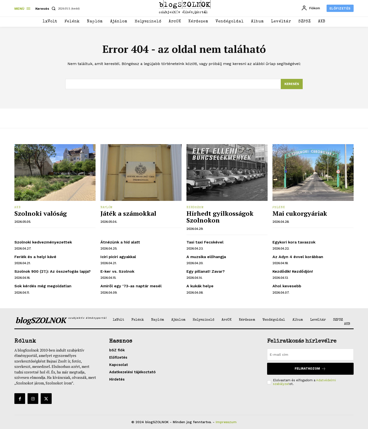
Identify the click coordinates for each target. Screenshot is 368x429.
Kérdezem (195, 207)
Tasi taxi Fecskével (204, 242)
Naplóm (106, 207)
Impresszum (226, 422)
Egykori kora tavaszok (293, 242)
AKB (17, 207)
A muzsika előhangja (206, 256)
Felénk (278, 207)
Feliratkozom (310, 368)
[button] (46, 8)
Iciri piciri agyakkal (118, 256)
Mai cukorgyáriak (299, 213)
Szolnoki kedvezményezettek (43, 242)
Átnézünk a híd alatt (120, 242)
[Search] (292, 84)
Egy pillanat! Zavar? (205, 271)
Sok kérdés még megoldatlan (42, 286)
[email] (310, 354)
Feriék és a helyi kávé (35, 256)
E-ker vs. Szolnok (117, 271)
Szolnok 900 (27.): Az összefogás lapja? (52, 271)
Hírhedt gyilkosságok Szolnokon (219, 216)
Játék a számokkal (128, 213)
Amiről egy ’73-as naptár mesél (131, 286)
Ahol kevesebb (286, 286)
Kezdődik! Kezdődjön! (292, 271)
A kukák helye (199, 286)
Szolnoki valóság (40, 213)
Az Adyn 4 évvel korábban (297, 256)
